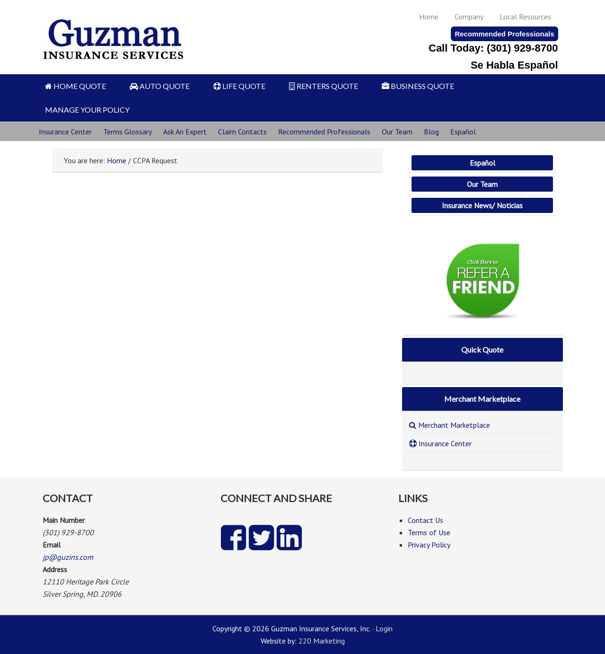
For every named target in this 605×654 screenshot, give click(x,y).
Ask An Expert (185, 131)
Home (428, 16)
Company (469, 16)
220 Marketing (321, 640)
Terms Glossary (127, 131)
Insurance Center (65, 131)
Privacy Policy (429, 544)
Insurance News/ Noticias (482, 205)
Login (384, 628)
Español (463, 131)
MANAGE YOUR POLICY (87, 109)
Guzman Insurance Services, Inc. (114, 34)
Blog (431, 131)
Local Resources (525, 16)
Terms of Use (429, 532)
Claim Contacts (242, 131)
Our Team (397, 131)
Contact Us (425, 520)
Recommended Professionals (504, 34)
